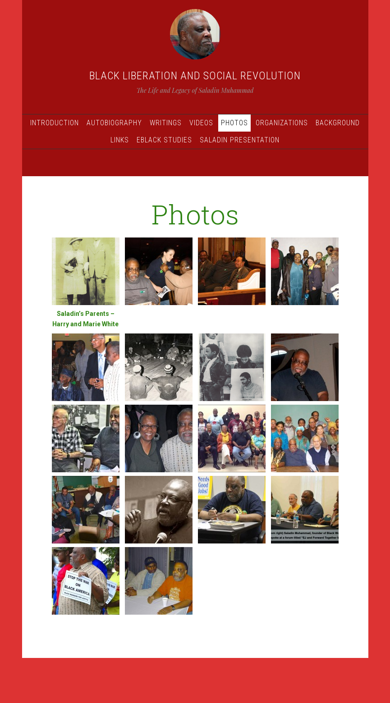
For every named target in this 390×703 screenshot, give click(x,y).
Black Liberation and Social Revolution (195, 75)
